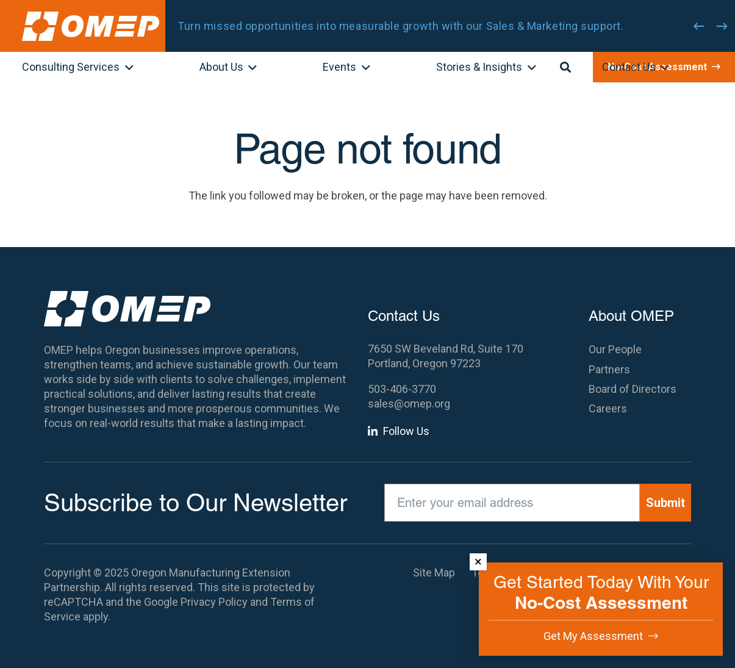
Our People (615, 349)
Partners (609, 369)
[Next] (722, 26)
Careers (608, 408)
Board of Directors (632, 388)
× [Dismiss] (478, 561)
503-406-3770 (402, 388)
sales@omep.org (409, 403)
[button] (127, 68)
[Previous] (699, 26)
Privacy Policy (214, 601)
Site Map (434, 572)
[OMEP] (90, 26)
